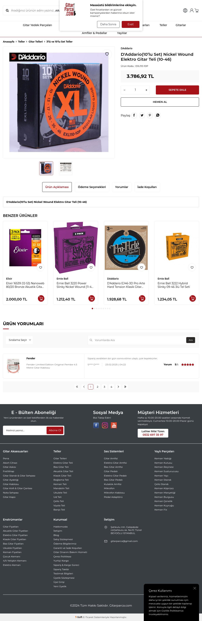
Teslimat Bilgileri (63, 573)
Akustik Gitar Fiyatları (15, 530)
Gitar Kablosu (11, 484)
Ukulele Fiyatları (12, 547)
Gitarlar (178, 25)
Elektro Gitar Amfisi (115, 462)
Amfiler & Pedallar (91, 33)
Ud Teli (57, 496)
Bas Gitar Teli (61, 466)
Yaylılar (118, 33)
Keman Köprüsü (164, 488)
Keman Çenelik (163, 501)
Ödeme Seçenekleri (92, 187)
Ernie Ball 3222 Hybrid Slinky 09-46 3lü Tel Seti (174, 285)
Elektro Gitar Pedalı (115, 475)
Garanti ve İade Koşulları (67, 547)
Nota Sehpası (11, 492)
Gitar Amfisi (111, 458)
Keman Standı (162, 479)
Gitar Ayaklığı (11, 479)
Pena (6, 458)
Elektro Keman (12, 564)
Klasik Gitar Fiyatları (14, 539)
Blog (56, 535)
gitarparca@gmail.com (124, 541)
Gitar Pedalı (111, 471)
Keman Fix (160, 509)
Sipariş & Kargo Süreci (66, 564)
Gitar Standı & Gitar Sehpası (19, 475)
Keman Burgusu (164, 496)
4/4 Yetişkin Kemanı (14, 560)
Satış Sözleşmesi (63, 539)
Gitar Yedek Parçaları (34, 25)
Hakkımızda (60, 526)
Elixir (9, 278)
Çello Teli (58, 501)
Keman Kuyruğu (164, 505)
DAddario (126, 48)
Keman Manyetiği (164, 492)
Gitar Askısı (9, 466)
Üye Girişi (59, 581)
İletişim (57, 530)
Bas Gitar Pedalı (113, 479)
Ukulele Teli (60, 492)
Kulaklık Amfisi (112, 484)
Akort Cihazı (10, 462)
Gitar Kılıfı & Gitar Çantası (17, 488)
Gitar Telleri (36, 41)
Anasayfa (8, 41)
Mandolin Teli (61, 488)
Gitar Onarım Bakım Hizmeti (70, 552)
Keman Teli (60, 484)
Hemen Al (160, 103)
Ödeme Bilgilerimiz (64, 543)
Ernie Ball (62, 278)
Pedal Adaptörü (113, 496)
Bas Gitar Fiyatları (13, 543)
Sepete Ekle (177, 90)
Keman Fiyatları (12, 552)
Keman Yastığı (162, 458)
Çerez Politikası (62, 556)
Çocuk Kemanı (11, 556)
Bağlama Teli (61, 479)
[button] (92, 308)
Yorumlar (121, 187)
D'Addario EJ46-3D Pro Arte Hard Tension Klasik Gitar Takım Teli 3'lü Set (126, 285)
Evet (131, 24)
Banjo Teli (59, 509)
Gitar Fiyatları (11, 526)
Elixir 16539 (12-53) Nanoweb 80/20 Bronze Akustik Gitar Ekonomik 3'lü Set (25, 285)
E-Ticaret (88, 617)
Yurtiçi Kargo (61, 560)
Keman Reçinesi (164, 466)
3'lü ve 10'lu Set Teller (60, 41)
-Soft (79, 617)
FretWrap (8, 471)
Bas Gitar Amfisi (113, 466)
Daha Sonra (108, 24)
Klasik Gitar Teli (62, 475)
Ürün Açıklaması (57, 187)
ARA (58, 10)
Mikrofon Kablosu (114, 492)
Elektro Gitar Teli (63, 462)
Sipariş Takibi (61, 569)
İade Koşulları (147, 187)
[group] (59, 102)
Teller (160, 25)
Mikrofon (109, 488)
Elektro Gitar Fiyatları (15, 535)
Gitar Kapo (9, 496)
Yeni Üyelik (59, 586)
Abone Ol (54, 430)
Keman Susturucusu (166, 471)
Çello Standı (161, 484)
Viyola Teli (59, 505)
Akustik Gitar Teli (63, 471)
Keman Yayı (161, 475)
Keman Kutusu (163, 462)
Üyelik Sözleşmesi (63, 577)
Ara (190, 339)
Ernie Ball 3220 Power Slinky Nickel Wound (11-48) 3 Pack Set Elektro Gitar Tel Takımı (75, 285)
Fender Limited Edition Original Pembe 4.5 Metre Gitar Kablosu (51, 366)
